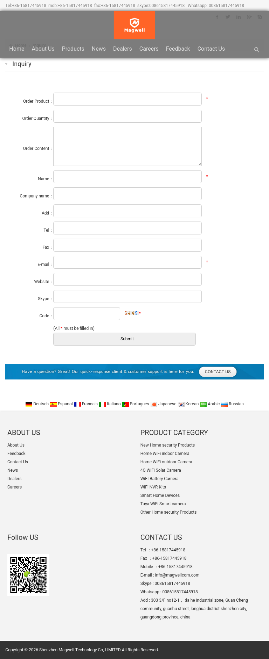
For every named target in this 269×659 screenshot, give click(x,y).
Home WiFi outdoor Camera (166, 461)
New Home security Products (167, 445)
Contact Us (211, 48)
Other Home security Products (168, 512)
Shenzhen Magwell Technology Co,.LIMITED (80, 649)
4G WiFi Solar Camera (160, 470)
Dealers (122, 48)
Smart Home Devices (160, 495)
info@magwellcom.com (177, 575)
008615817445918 (167, 5)
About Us (43, 48)
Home (16, 48)
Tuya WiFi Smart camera (163, 503)
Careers (149, 48)
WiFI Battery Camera (159, 478)
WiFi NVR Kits (153, 487)
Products (73, 48)
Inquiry (21, 63)
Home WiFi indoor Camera (164, 453)
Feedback (178, 48)
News (99, 48)
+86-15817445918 (29, 5)
